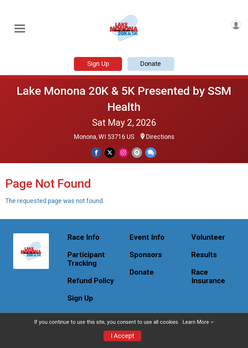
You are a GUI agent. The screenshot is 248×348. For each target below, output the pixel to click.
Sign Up (98, 63)
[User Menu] (236, 25)
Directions (160, 136)
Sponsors (146, 255)
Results (204, 255)
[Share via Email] (137, 152)
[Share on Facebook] (96, 152)
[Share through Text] (150, 152)
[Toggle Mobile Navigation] (19, 28)
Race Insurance (208, 276)
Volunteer (208, 237)
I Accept (122, 335)
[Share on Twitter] (110, 152)
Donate (150, 63)
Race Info (83, 237)
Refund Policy (90, 281)
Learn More (196, 322)
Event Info (147, 237)
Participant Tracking (86, 259)
